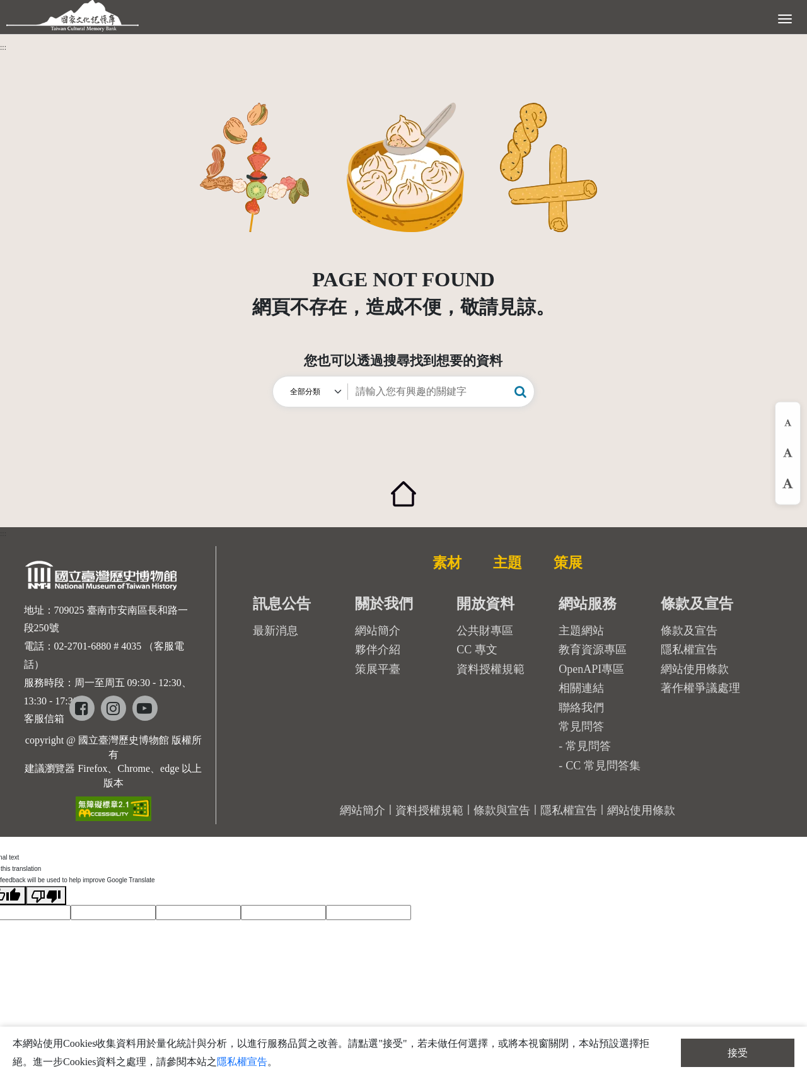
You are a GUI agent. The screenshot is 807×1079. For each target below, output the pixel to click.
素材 (447, 562)
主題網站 (581, 630)
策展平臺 (377, 669)
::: (3, 47)
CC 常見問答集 (603, 765)
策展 (568, 562)
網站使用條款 (695, 669)
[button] (520, 391)
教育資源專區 (593, 649)
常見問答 (588, 746)
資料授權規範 (490, 669)
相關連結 (581, 688)
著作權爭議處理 (700, 688)
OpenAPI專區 (591, 669)
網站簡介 (377, 630)
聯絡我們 (581, 707)
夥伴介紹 (377, 649)
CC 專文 (476, 649)
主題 (507, 562)
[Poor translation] (46, 895)
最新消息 (275, 630)
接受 (738, 1052)
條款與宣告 (501, 810)
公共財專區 (484, 630)
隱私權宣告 (689, 649)
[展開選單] (785, 17)
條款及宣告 (689, 630)
